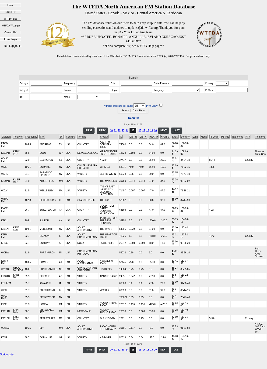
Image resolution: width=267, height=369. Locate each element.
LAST (176, 130)
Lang (195, 136)
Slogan (104, 136)
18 (147, 130)
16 (140, 130)
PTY (248, 136)
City (42, 136)
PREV (102, 130)
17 (143, 130)
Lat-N (175, 136)
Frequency (31, 136)
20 (155, 130)
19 (151, 130)
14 (127, 130)
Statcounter (7, 354)
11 (115, 130)
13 (123, 130)
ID (121, 136)
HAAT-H (153, 136)
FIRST (88, 130)
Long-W (185, 136)
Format (82, 136)
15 (133, 130)
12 (119, 130)
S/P (61, 136)
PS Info (225, 136)
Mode (204, 136)
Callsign (6, 136)
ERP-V (143, 136)
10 (111, 130)
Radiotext (237, 136)
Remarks (260, 136)
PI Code (214, 136)
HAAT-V (165, 136)
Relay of (18, 136)
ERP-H (133, 136)
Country (70, 136)
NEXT (163, 130)
